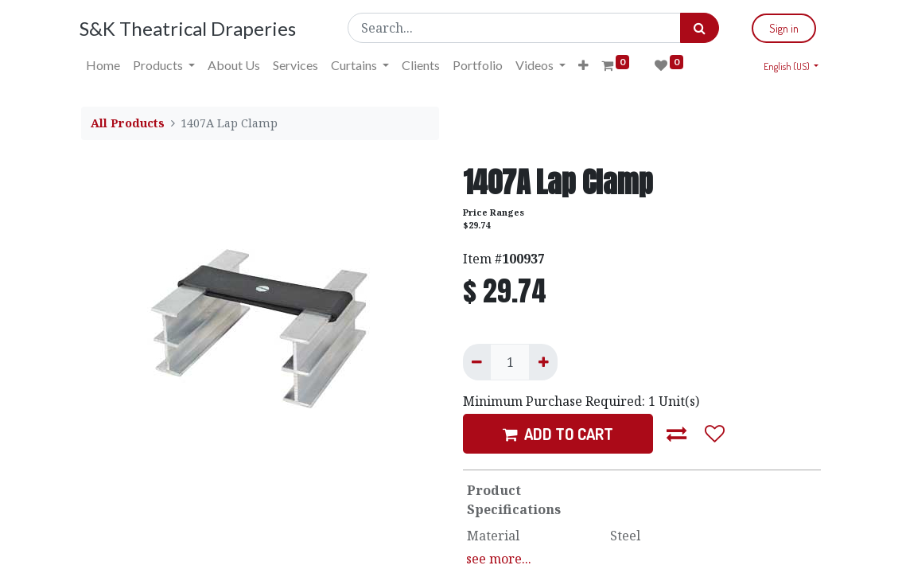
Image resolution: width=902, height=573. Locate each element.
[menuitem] (104, 65)
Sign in (782, 28)
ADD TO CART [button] (558, 433)
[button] (585, 65)
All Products (128, 123)
